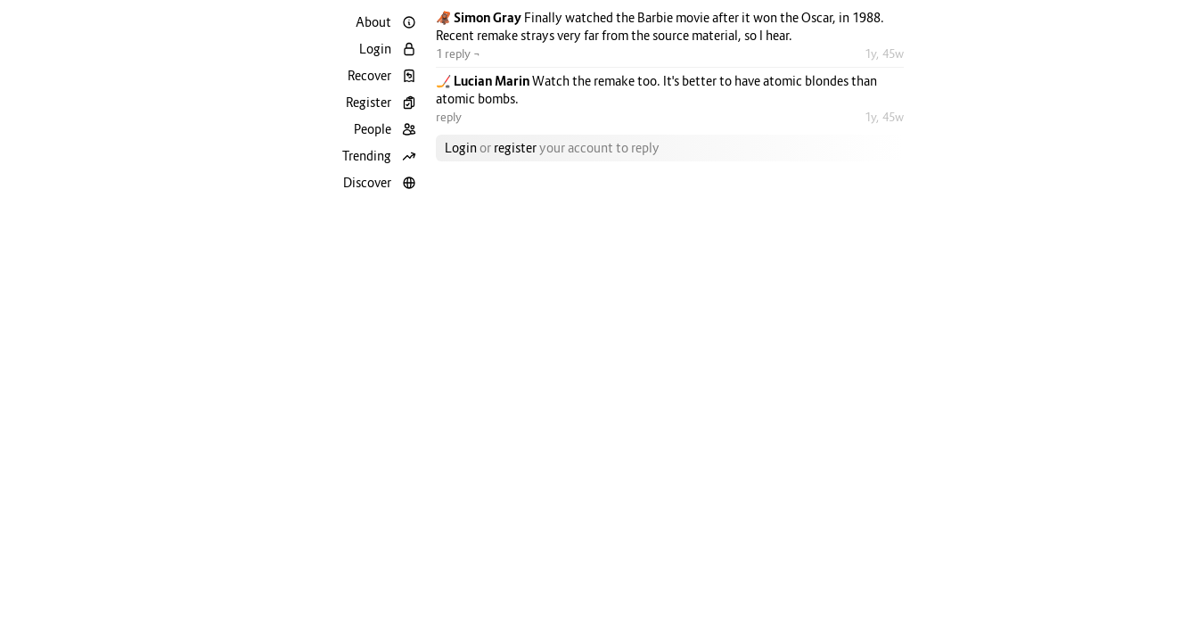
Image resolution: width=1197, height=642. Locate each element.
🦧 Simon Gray (480, 17)
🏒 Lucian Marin (484, 80)
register (515, 147)
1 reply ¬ (458, 53)
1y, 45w (884, 53)
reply (449, 117)
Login (461, 147)
